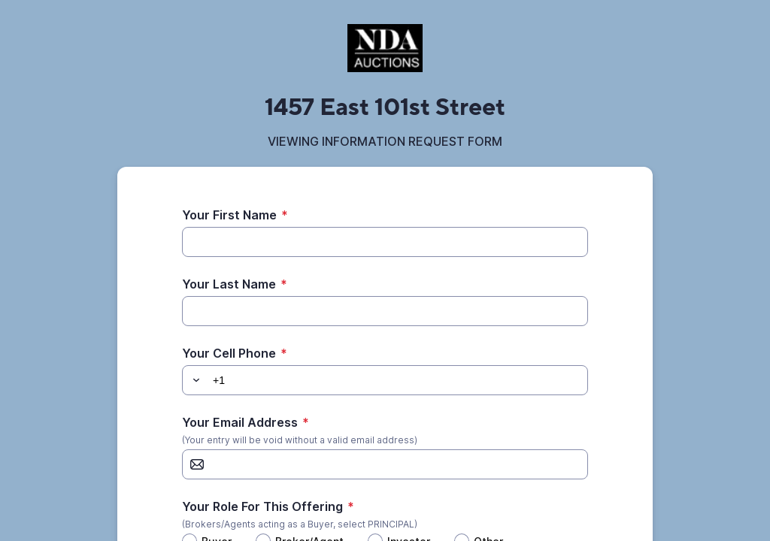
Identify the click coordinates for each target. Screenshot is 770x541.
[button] (194, 380)
